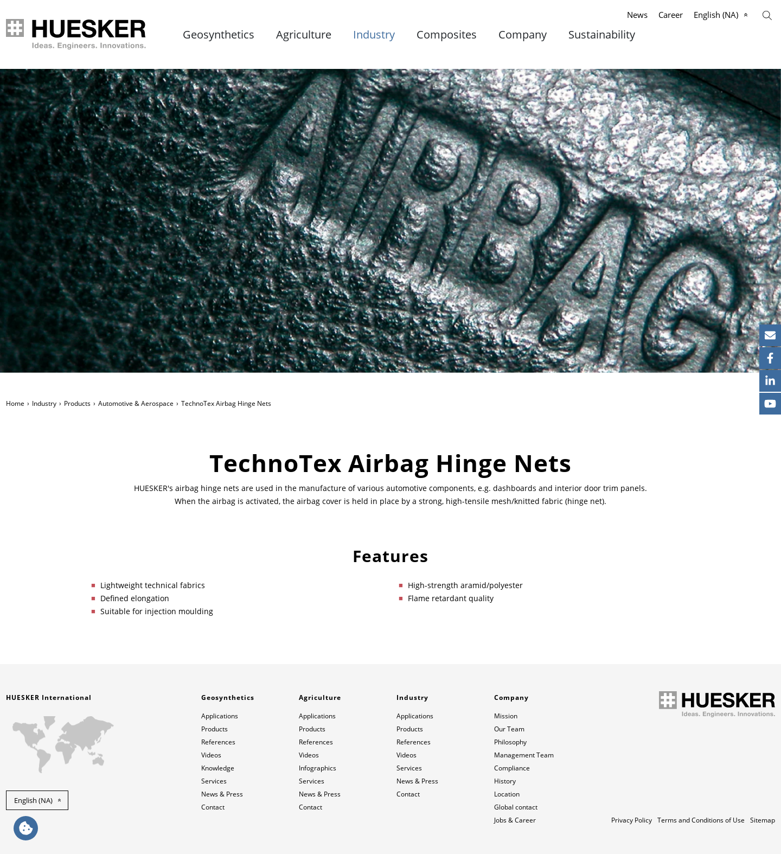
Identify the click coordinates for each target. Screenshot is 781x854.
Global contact (515, 807)
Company (522, 34)
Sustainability (601, 34)
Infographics (317, 768)
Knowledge (217, 768)
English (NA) (716, 14)
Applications (219, 716)
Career (670, 14)
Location (507, 794)
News (637, 14)
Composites (447, 34)
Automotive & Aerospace (136, 403)
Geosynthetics (218, 34)
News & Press (222, 794)
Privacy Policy (631, 820)
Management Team (524, 755)
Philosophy (510, 742)
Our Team (509, 729)
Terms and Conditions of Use (701, 820)
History (505, 781)
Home (15, 403)
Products (77, 403)
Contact (213, 807)
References (218, 742)
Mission (505, 716)
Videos (211, 755)
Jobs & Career (515, 820)
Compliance (512, 768)
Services (214, 781)
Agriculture (303, 34)
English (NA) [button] (33, 800)
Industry (374, 34)
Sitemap (762, 820)
